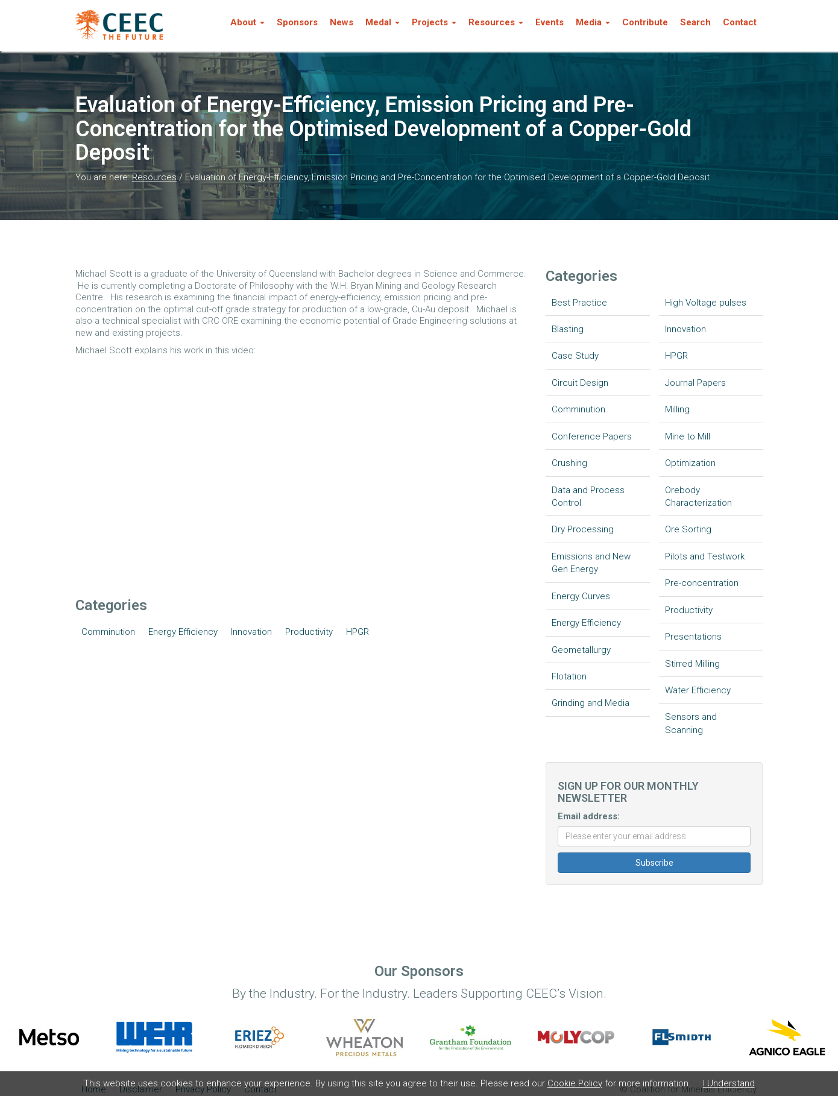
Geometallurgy (581, 649)
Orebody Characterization (698, 496)
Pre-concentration (702, 583)
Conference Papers (592, 436)
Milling (677, 409)
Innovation (251, 631)
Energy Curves (581, 596)
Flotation (569, 676)
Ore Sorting (688, 529)
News (341, 22)
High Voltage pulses (705, 302)
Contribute (645, 22)
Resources (154, 177)
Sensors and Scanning (691, 723)
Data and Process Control (588, 496)
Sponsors (297, 22)
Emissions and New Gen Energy (591, 563)
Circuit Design (580, 382)
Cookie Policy (574, 1083)
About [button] (247, 22)
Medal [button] (382, 22)
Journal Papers (695, 382)
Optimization (690, 463)
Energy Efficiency (183, 631)
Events (549, 22)
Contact (740, 22)
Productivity (309, 631)
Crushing (569, 463)
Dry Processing (583, 529)
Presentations (693, 636)
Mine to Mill (687, 436)
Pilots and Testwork (705, 556)
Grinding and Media (590, 703)
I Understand (729, 1083)
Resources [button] (495, 22)
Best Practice (579, 302)
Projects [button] (434, 22)
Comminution (108, 631)
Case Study (575, 355)
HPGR (357, 631)
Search (695, 22)
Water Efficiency (698, 690)
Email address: (589, 816)
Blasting (568, 329)
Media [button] (593, 22)
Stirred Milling (692, 663)
